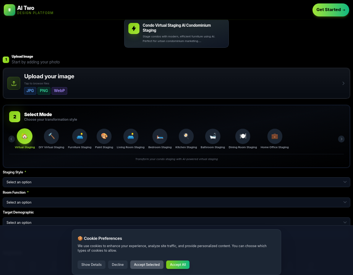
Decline (118, 265)
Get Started (330, 9)
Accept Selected (147, 265)
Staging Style (14, 172)
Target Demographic (18, 212)
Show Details (91, 265)
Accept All (178, 265)
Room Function (16, 192)
